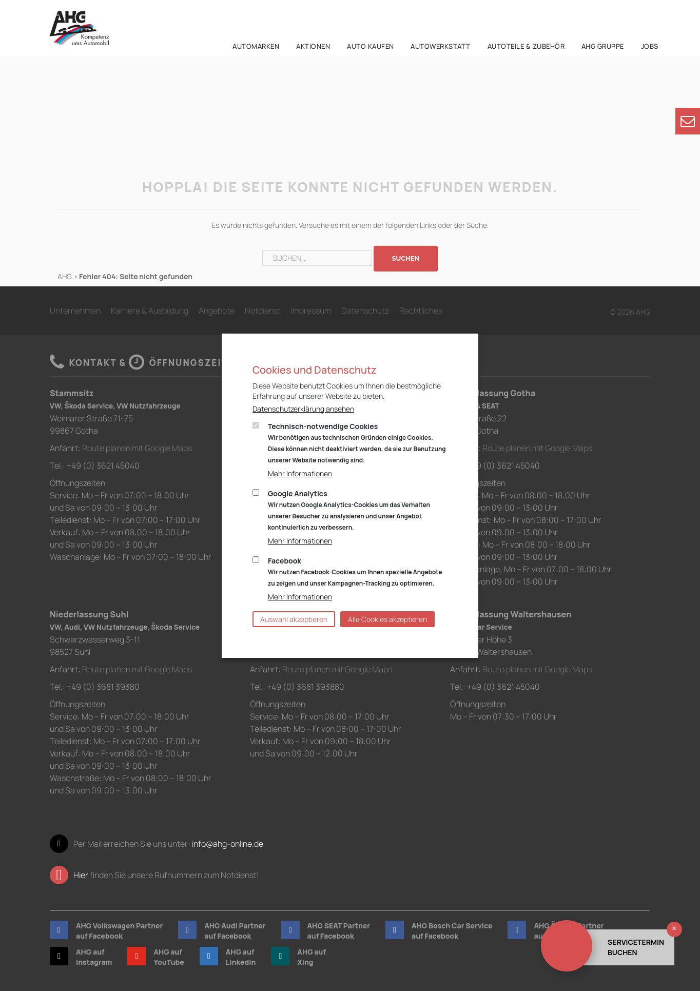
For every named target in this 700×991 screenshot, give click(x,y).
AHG (64, 276)
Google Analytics (349, 510)
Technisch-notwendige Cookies (357, 442)
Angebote (217, 310)
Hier (80, 875)
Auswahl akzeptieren (293, 619)
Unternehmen (75, 310)
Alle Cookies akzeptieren (387, 619)
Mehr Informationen (300, 473)
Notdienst (263, 310)
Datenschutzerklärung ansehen (303, 409)
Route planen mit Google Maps (137, 448)
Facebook (355, 572)
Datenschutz (365, 310)
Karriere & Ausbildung (149, 310)
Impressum (311, 310)
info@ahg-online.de (227, 843)
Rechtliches (420, 310)
